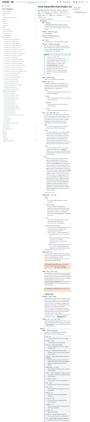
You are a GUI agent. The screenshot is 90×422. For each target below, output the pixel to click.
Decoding (5, 152)
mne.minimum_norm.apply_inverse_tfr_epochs (13, 50)
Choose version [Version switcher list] (67, 2)
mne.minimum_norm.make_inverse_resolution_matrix (13, 85)
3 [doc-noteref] (36, 240)
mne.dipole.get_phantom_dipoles (11, 140)
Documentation (23, 2)
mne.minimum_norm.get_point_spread (12, 92)
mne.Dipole (6, 134)
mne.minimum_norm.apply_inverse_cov (12, 43)
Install (17, 2)
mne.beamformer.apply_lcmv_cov (11, 115)
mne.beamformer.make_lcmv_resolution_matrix (13, 132)
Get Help (37, 2)
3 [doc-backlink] (29, 370)
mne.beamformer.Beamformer (10, 103)
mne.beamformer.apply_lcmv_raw (11, 113)
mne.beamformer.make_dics (10, 117)
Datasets (4, 21)
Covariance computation (8, 31)
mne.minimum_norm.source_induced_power (13, 78)
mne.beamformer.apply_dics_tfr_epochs (12, 125)
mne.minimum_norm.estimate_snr (11, 61)
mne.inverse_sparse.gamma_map (11, 98)
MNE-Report (5, 156)
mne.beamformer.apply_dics (10, 119)
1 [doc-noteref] (49, 157)
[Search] (58, 2)
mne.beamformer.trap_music (10, 129)
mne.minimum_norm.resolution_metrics (12, 88)
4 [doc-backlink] (30, 370)
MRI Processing (6, 33)
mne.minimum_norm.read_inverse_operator (13, 71)
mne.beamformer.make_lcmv (10, 107)
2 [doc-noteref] (45, 171)
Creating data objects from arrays (10, 17)
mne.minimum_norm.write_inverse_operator (13, 81)
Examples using (80, 11)
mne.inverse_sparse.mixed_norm (11, 94)
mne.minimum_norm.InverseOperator (12, 39)
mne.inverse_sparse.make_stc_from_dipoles (13, 100)
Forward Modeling (6, 35)
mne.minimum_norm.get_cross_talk (11, 90)
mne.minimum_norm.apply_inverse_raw (12, 47)
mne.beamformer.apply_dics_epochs (11, 123)
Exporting (5, 19)
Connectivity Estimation (8, 146)
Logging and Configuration (8, 158)
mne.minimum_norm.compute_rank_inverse (13, 59)
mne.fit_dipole (7, 138)
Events (4, 27)
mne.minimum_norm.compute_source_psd (13, 52)
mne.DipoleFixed (7, 136)
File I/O (4, 15)
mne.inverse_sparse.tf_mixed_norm (11, 96)
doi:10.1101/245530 (48, 387)
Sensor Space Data (6, 29)
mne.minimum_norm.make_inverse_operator (13, 64)
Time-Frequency (6, 144)
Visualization (5, 23)
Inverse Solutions (6, 37)
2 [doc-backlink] (28, 370)
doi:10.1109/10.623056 (33, 382)
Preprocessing (6, 25)
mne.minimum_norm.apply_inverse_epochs (13, 45)
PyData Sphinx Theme (79, 420)
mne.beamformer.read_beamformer (11, 105)
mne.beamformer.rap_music (10, 127)
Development (43, 2)
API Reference (31, 2)
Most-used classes (6, 11)
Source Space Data (6, 142)
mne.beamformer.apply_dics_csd (10, 121)
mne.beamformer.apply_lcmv (10, 109)
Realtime (4, 154)
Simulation (5, 150)
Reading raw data (6, 13)
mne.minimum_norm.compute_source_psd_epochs (13, 55)
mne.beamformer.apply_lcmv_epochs (11, 111)
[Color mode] (60, 2)
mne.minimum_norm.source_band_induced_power (13, 74)
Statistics (4, 148)
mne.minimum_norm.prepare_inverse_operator (13, 67)
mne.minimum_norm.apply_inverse (11, 41)
